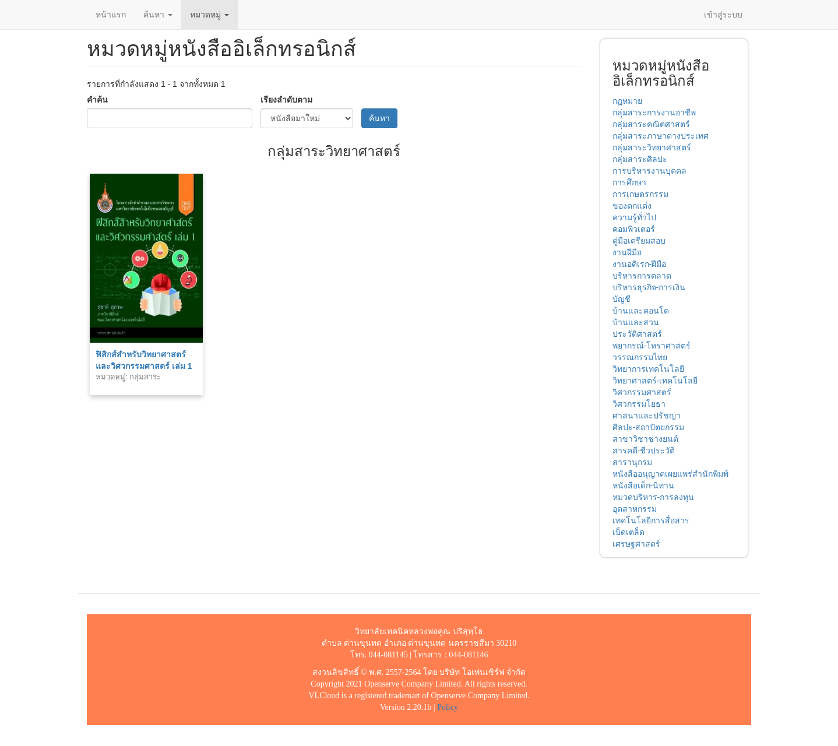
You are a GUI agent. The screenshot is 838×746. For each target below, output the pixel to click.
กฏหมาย (627, 100)
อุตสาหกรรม (634, 508)
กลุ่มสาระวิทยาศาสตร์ (651, 147)
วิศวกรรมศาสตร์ (641, 392)
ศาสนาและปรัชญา (646, 415)
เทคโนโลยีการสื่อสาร (650, 520)
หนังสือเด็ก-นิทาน (643, 485)
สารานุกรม (632, 462)
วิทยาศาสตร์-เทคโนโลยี (655, 380)
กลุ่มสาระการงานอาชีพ (654, 112)
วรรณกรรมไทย (639, 357)
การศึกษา (629, 182)
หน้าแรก (111, 14)
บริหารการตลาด (641, 275)
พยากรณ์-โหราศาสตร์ (651, 345)
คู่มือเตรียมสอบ (639, 240)
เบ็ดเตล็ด (628, 532)
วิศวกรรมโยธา (639, 404)
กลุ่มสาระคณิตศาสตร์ (651, 124)
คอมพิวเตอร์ (633, 229)
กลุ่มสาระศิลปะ (639, 159)
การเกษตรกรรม (640, 194)
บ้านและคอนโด (640, 310)
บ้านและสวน (635, 322)
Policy (447, 707)
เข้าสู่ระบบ (723, 14)
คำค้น (97, 99)
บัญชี (621, 299)
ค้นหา (157, 14)
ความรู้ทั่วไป (634, 217)
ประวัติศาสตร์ (637, 334)
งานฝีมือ (627, 252)
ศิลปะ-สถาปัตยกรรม (648, 427)
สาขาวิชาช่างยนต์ (645, 439)
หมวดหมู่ (209, 14)
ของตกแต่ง (632, 205)
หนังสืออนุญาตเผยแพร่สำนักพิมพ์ (670, 473)
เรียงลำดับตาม (286, 99)
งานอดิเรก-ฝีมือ (639, 264)
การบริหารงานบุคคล (649, 170)
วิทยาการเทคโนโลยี (648, 369)
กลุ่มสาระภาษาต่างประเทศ (660, 135)
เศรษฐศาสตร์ (636, 543)
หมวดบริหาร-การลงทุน (653, 497)
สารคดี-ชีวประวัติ (643, 450)
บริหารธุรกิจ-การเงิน (649, 287)
